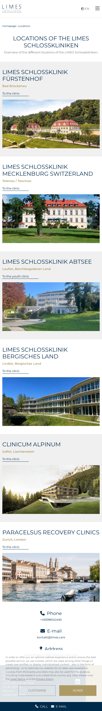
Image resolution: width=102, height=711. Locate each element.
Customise (37, 690)
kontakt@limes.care (51, 637)
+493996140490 (51, 619)
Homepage (9, 26)
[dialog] (51, 675)
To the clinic (11, 93)
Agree (78, 690)
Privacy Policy (44, 679)
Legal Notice (17, 679)
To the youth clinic (15, 276)
